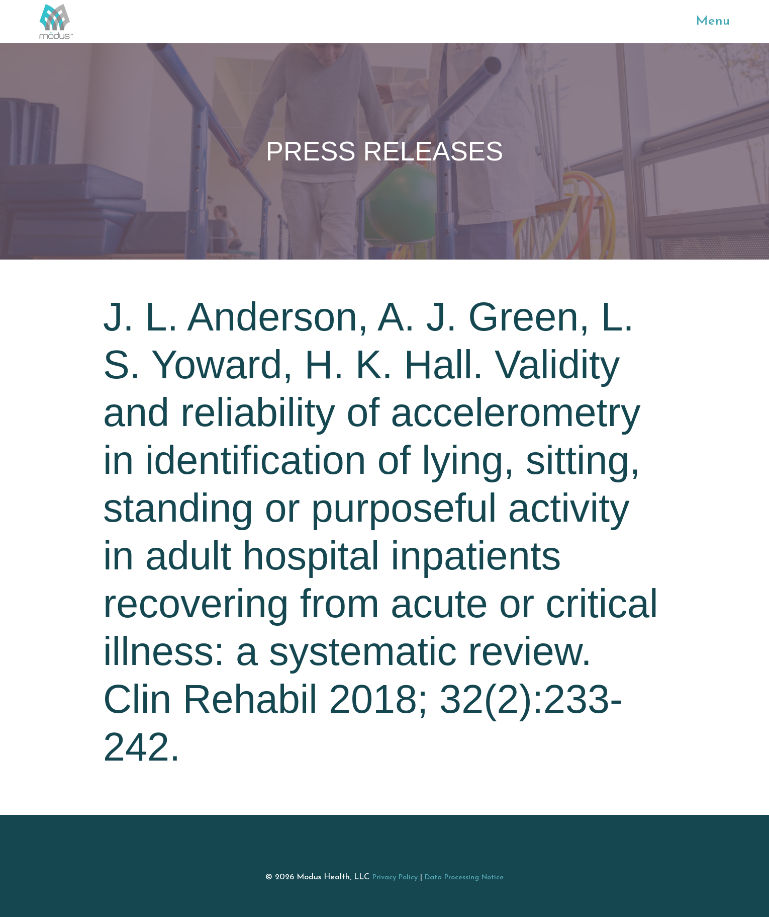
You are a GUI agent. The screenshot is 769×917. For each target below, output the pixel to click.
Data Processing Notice (464, 877)
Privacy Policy (395, 877)
